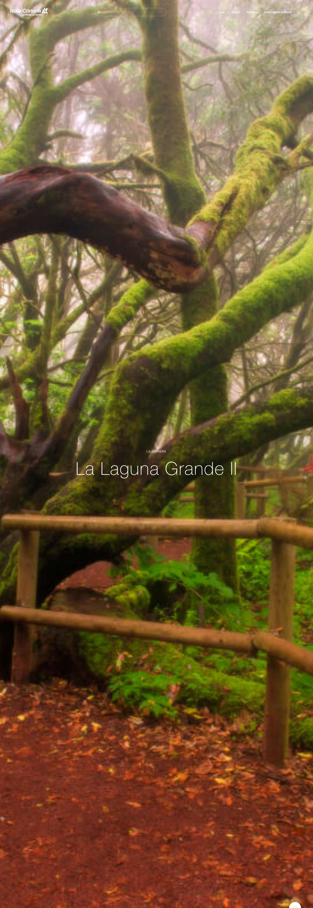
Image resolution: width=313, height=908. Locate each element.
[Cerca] (131, 12)
